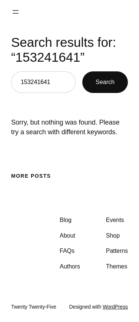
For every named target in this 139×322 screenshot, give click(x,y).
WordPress (115, 307)
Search (105, 81)
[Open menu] (15, 11)
